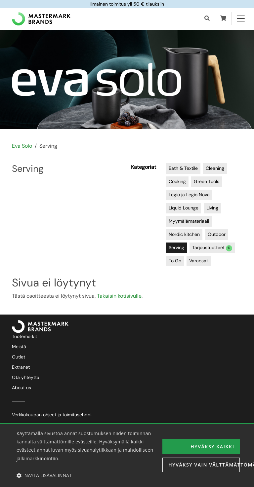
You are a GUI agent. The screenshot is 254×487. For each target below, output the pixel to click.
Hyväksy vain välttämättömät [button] (204, 465)
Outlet (18, 357)
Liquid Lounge (183, 208)
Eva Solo (22, 145)
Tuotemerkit (24, 336)
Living (212, 208)
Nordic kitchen (184, 234)
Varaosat (198, 261)
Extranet (21, 367)
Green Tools (206, 181)
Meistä (19, 347)
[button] (223, 18)
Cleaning (215, 168)
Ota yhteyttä (25, 377)
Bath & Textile (183, 168)
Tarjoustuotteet (212, 247)
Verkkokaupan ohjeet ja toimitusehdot (52, 415)
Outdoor (217, 234)
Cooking (177, 181)
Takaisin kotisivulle (119, 295)
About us (21, 388)
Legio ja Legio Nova (189, 195)
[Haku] (207, 18)
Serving (176, 247)
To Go (175, 261)
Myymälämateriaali (189, 221)
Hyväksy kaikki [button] (212, 446)
